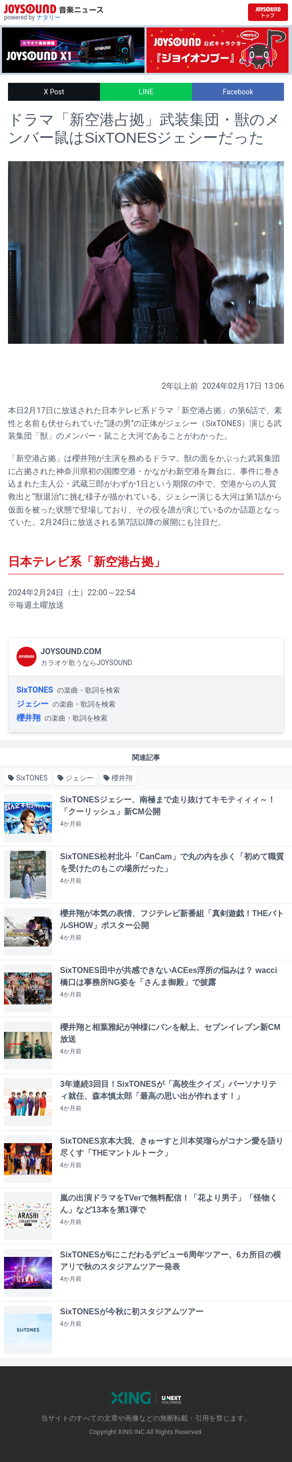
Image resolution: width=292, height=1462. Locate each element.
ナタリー (48, 17)
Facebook (238, 92)
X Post (54, 92)
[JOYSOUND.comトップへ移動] (268, 12)
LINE (145, 92)
